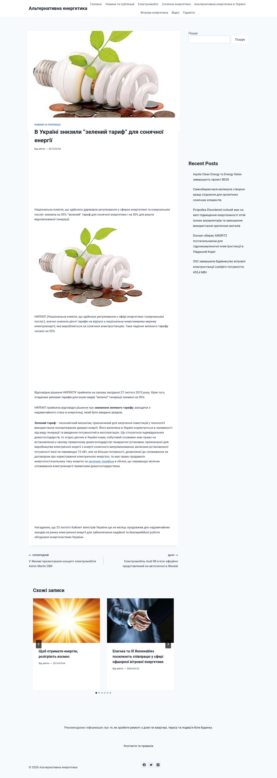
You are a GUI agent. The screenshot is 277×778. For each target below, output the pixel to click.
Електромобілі (148, 4)
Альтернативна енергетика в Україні (219, 4)
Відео (175, 12)
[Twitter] (151, 765)
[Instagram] (158, 765)
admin (42, 148)
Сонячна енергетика (176, 4)
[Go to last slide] (39, 644)
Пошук (193, 33)
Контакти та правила (138, 746)
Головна (96, 4)
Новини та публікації (119, 4)
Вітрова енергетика (154, 12)
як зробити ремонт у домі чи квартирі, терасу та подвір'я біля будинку (163, 727)
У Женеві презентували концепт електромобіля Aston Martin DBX (64, 560)
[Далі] (168, 644)
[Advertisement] (103, 181)
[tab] (96, 693)
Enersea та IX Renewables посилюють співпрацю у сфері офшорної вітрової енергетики (138, 656)
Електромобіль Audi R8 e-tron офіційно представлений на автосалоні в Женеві (142, 560)
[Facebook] (144, 765)
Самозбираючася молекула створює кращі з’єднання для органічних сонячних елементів (219, 194)
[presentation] (66, 620)
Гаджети (189, 12)
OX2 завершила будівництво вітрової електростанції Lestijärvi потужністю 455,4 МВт (219, 267)
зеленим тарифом (101, 461)
